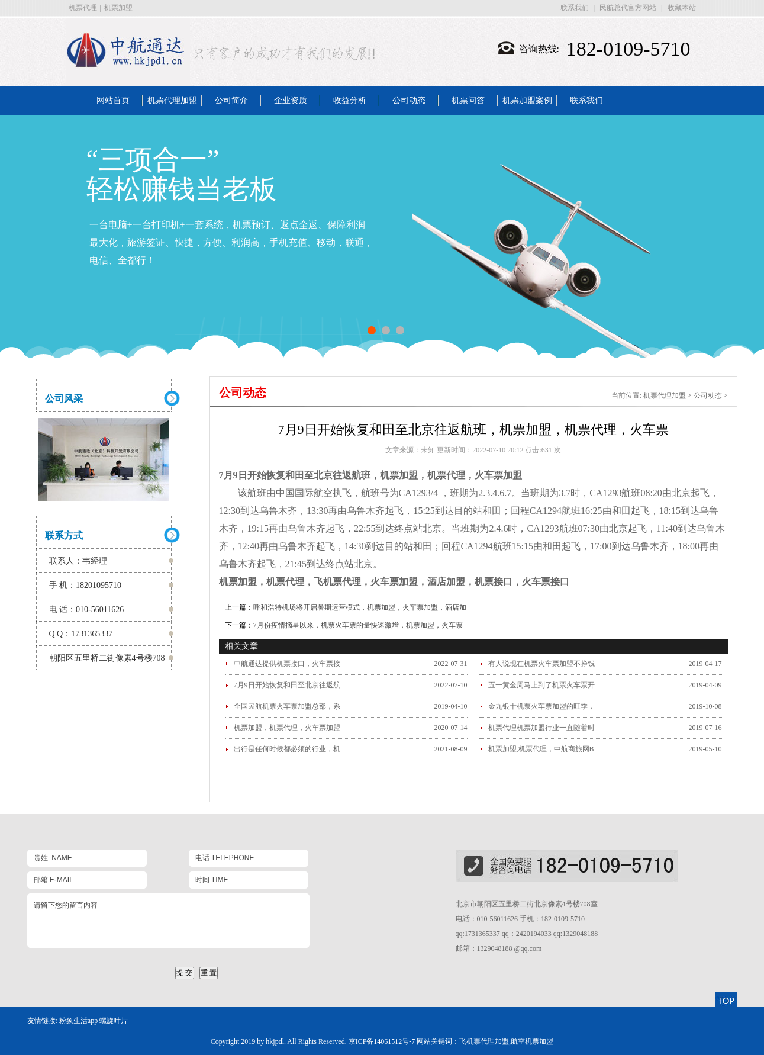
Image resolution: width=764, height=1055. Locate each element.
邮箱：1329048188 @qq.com (499, 948)
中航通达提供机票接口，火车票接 (287, 664)
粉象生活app (78, 1021)
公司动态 (408, 100)
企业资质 (290, 100)
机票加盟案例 (527, 100)
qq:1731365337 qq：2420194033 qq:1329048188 (527, 933)
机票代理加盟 (172, 100)
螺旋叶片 (113, 1021)
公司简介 (231, 100)
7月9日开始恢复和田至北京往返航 (287, 685)
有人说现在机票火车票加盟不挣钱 (541, 664)
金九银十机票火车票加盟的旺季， (541, 706)
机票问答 (468, 100)
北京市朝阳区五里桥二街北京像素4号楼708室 (527, 904)
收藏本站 (682, 8)
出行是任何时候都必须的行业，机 (287, 749)
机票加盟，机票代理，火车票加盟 (287, 727)
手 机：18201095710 (85, 585)
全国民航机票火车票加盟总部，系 (287, 706)
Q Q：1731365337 (81, 633)
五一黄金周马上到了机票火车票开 (541, 685)
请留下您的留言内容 (168, 920)
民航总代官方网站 (627, 8)
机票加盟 (118, 8)
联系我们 (574, 8)
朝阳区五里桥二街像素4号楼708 (107, 658)
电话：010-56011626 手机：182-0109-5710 (520, 919)
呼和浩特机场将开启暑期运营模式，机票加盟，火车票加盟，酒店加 (359, 607)
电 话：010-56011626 (86, 609)
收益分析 (349, 100)
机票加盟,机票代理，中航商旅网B (541, 749)
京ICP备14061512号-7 (382, 1041)
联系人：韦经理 (78, 561)
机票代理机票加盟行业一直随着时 (541, 727)
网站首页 (113, 100)
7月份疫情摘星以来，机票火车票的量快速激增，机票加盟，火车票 (358, 625)
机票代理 (83, 8)
